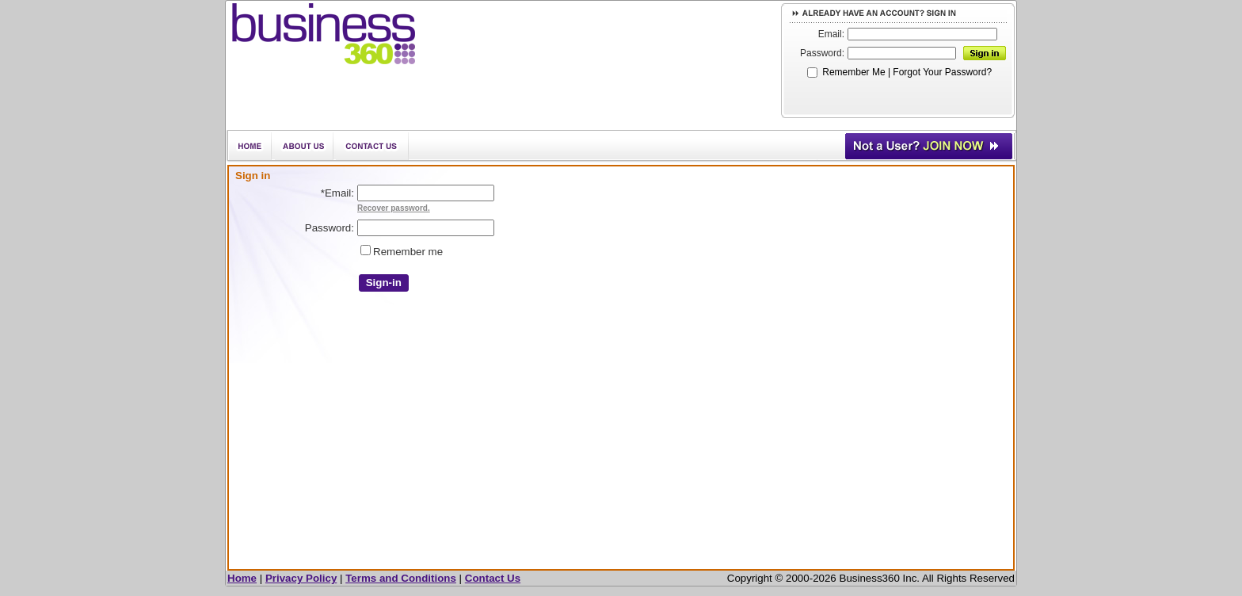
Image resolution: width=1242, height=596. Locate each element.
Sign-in (384, 282)
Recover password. (393, 208)
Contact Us (492, 578)
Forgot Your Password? (942, 72)
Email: (831, 34)
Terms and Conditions (400, 578)
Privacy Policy (301, 578)
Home (242, 578)
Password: (822, 53)
